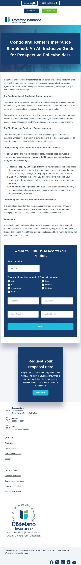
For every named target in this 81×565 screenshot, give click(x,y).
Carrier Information (13, 452)
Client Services (11, 447)
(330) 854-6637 (17, 420)
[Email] (74, 561)
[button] (40, 391)
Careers (8, 458)
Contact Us (29, 3)
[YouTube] (68, 561)
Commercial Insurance (14, 480)
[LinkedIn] (63, 561)
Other (13, 292)
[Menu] (74, 20)
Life (12, 285)
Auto (13, 281)
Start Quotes (10, 442)
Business (48, 285)
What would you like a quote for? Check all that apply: (34, 277)
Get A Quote (31, 11)
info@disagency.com (20, 428)
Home (47, 281)
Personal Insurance (13, 475)
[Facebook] (51, 561)
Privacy (65, 549)
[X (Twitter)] (57, 561)
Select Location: (16, 261)
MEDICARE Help (49, 3)
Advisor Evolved (21, 552)
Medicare (48, 288)
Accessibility (54, 549)
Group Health (16, 288)
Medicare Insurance (13, 490)
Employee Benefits (13, 485)
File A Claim (49, 11)
